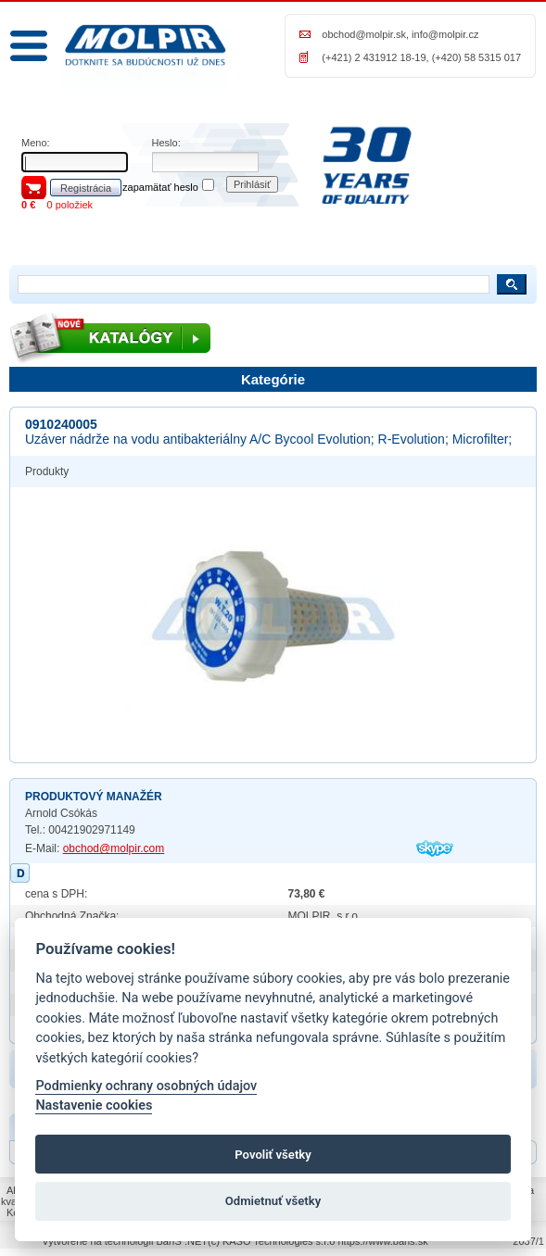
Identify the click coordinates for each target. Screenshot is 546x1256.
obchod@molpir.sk (364, 34)
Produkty (47, 471)
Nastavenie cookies (93, 1105)
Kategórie (273, 379)
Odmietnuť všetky (273, 1201)
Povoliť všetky (273, 1155)
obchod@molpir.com (114, 848)
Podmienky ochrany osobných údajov (146, 1086)
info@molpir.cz (445, 34)
